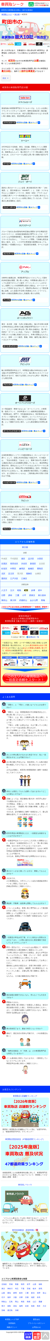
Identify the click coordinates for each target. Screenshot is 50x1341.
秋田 (22, 1284)
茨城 (28, 1289)
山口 (34, 1302)
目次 (4, 78)
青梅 (43, 600)
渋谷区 (24, 564)
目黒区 (4, 564)
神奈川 (10, 1289)
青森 (16, 1284)
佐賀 (27, 1306)
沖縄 (16, 1310)
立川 (12, 590)
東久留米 (42, 595)
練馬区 (22, 569)
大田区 (40, 559)
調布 (10, 595)
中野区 (13, 569)
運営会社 (36, 1319)
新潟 (32, 1293)
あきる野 (34, 600)
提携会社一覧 (34, 637)
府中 (40, 590)
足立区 (11, 574)
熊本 (38, 1306)
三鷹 (17, 595)
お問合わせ (36, 1327)
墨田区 (4, 578)
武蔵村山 (23, 600)
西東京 (32, 595)
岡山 (16, 1302)
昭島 (19, 590)
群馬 (40, 1289)
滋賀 (32, 1297)
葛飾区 (29, 574)
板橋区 (31, 569)
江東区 (24, 578)
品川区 (31, 559)
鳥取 (22, 1302)
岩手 (28, 1284)
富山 (44, 1293)
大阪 (15, 1297)
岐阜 (21, 1293)
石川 (3, 1297)
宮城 (11, 1284)
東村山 (4, 600)
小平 (24, 595)
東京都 (25, 547)
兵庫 (21, 1297)
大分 (44, 1306)
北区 (3, 574)
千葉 (22, 1289)
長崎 (32, 1306)
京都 (27, 1297)
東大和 (13, 600)
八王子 (4, 590)
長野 (38, 1293)
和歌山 (4, 1302)
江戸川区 (14, 578)
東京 (3, 1289)
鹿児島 (10, 1310)
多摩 (33, 590)
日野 (3, 595)
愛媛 (40, 1302)
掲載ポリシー (12, 1327)
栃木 (34, 1289)
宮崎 (3, 1310)
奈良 (38, 1297)
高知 (15, 1306)
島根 (28, 1302)
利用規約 (11, 1323)
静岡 (15, 1293)
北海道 (4, 1284)
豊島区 (40, 569)
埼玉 (16, 1289)
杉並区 (4, 569)
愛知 (9, 1293)
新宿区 (33, 564)
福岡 (21, 1306)
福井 (9, 1297)
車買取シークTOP (12, 1319)
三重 (27, 1293)
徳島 (9, 1306)
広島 (11, 1302)
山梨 (3, 1293)
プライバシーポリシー (36, 1323)
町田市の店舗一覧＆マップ (20, 122)
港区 (23, 559)
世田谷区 (14, 564)
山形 (34, 1284)
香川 (3, 1306)
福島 (40, 1284)
